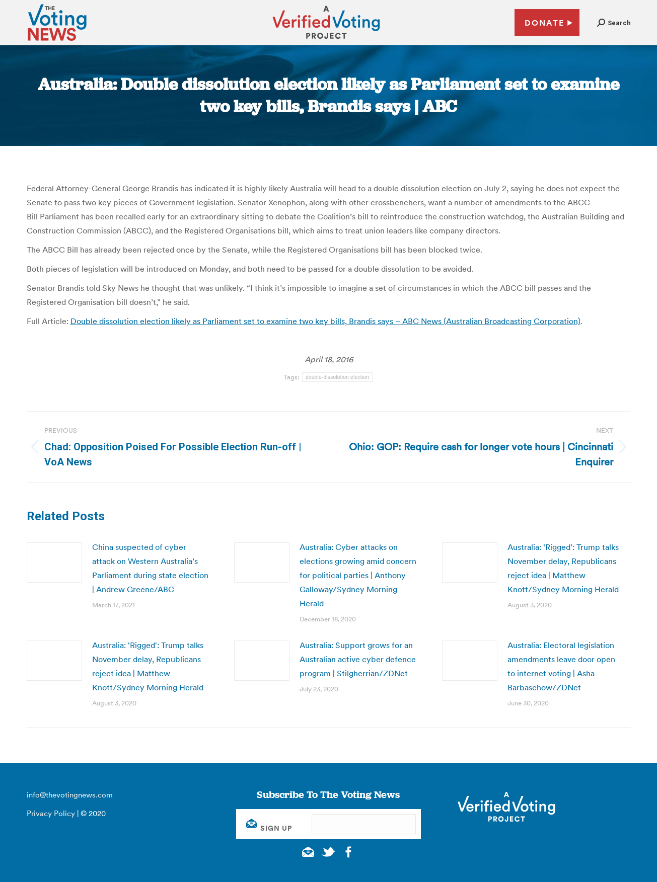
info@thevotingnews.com (70, 794)
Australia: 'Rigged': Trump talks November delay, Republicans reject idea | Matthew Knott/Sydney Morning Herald (147, 666)
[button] (614, 23)
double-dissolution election (337, 377)
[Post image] (54, 562)
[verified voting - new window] (326, 40)
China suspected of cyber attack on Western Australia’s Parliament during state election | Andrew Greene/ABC (150, 568)
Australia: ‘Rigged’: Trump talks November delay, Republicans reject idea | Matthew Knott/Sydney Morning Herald (563, 568)
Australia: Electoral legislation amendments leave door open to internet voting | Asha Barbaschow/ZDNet (561, 666)
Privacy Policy (51, 813)
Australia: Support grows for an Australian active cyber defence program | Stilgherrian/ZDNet (358, 659)
